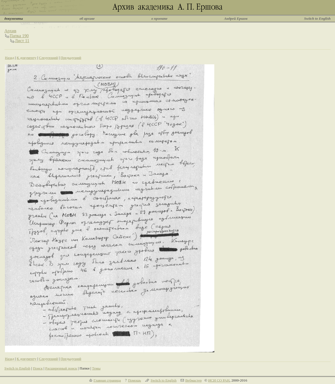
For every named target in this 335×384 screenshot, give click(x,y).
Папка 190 (19, 35)
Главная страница (107, 380)
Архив (10, 30)
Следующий (48, 58)
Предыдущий (70, 58)
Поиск (38, 368)
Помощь (134, 380)
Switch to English (317, 18)
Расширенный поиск (61, 368)
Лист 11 (22, 40)
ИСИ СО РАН (218, 380)
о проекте (159, 18)
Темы (96, 368)
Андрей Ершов (236, 18)
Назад (9, 58)
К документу (26, 58)
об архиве (87, 18)
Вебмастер (193, 380)
